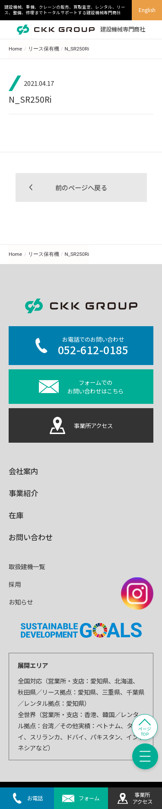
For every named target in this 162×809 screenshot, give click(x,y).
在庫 (16, 515)
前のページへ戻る (81, 187)
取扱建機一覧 (27, 566)
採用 (15, 584)
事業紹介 (23, 493)
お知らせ (21, 601)
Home (15, 49)
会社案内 (23, 471)
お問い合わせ (31, 537)
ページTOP (144, 731)
